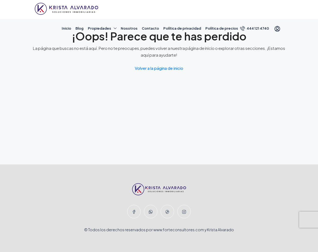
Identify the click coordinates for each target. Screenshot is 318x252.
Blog (79, 28)
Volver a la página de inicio (159, 68)
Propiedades (99, 28)
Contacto (150, 28)
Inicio (66, 28)
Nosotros (129, 28)
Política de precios (221, 28)
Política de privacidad (182, 28)
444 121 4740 (254, 28)
